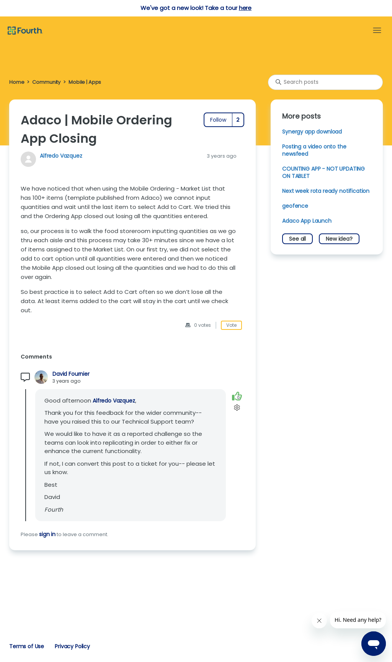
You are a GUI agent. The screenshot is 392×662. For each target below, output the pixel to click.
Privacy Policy (72, 646)
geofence (295, 206)
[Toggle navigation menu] (377, 30)
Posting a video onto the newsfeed (314, 150)
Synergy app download (312, 131)
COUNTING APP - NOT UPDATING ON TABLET (323, 172)
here (245, 8)
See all (297, 239)
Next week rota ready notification (325, 191)
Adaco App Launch (307, 221)
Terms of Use (26, 646)
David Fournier (71, 374)
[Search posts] (325, 82)
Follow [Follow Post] (218, 120)
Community (46, 82)
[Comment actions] (236, 407)
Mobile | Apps (85, 82)
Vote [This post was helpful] (231, 325)
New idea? (339, 239)
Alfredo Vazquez (61, 156)
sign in (47, 534)
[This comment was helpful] (237, 396)
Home (16, 82)
